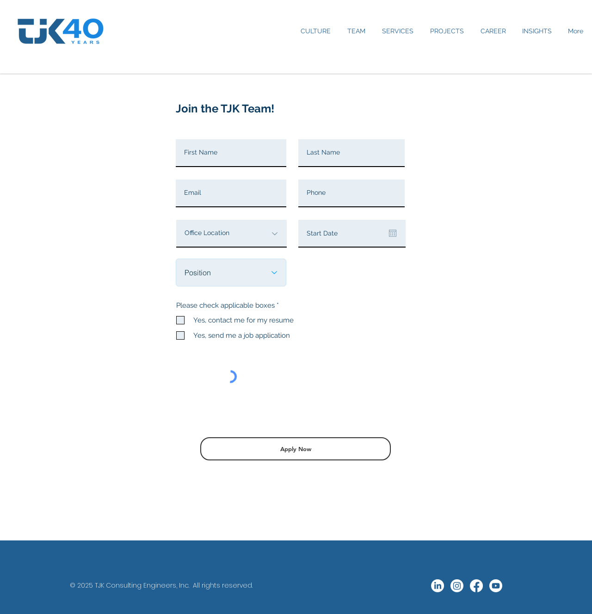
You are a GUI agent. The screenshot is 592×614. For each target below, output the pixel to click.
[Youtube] (495, 585)
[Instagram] (456, 585)
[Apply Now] (295, 448)
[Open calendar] (392, 233)
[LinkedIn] (437, 585)
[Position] (231, 272)
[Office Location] (231, 234)
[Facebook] (476, 585)
